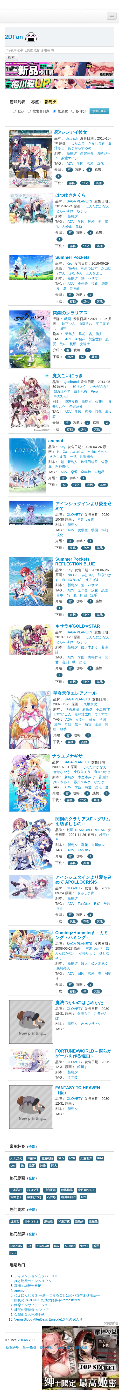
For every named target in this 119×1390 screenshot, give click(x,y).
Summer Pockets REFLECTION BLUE (75, 561)
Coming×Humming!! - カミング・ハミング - (81, 935)
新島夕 (72, 153)
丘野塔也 (62, 467)
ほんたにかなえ (97, 206)
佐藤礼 (100, 401)
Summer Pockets (72, 257)
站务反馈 (63, 1347)
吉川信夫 (95, 334)
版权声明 (13, 1347)
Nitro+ (84, 1246)
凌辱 (57, 724)
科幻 (104, 530)
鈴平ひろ (68, 324)
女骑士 (85, 344)
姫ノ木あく (89, 647)
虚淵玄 (14, 1221)
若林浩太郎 (83, 714)
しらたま (78, 143)
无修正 (67, 226)
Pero (94, 391)
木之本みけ (86, 777)
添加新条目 (99, 111)
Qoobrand (71, 382)
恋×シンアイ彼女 (70, 132)
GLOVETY (75, 515)
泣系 (93, 595)
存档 (72, 183)
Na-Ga (72, 268)
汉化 (100, 163)
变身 (98, 724)
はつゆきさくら (70, 195)
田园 (83, 595)
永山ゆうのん (97, 452)
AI (82, 357)
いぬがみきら (100, 387)
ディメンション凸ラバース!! (35, 1276)
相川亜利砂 (68, 1197)
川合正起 (50, 1190)
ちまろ (82, 211)
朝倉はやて (62, 391)
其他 (99, 183)
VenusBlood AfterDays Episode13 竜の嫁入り (48, 1319)
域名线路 (80, 1347)
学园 (80, 163)
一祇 (73, 456)
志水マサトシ (91, 1024)
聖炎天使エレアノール (75, 693)
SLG (61, 1158)
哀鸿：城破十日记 (27, 1286)
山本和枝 (16, 1190)
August (70, 1246)
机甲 (73, 344)
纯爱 (91, 221)
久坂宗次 (90, 704)
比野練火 (86, 456)
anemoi (55, 440)
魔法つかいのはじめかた (79, 1002)
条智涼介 (87, 153)
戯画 (67, 319)
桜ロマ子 (33, 1190)
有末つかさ (102, 772)
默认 (18, 111)
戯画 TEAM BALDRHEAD (86, 830)
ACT (68, 339)
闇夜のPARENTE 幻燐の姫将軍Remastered (47, 1300)
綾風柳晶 (67, 1190)
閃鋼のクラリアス (70, 312)
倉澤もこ (84, 1013)
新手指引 (29, 1347)
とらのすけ (64, 211)
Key (69, 263)
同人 (54, 1165)
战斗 (63, 344)
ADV (70, 163)
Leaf (13, 1253)
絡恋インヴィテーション (32, 1305)
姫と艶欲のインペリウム (32, 1281)
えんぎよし (94, 273)
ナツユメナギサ (67, 756)
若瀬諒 (103, 777)
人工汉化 (16, 1158)
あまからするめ (79, 148)
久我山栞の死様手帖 (29, 1314)
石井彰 (51, 1197)
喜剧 (65, 662)
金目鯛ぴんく (86, 1190)
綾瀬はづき (34, 1197)
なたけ (99, 782)
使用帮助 (46, 1347)
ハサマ (93, 278)
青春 (59, 595)
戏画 (96, 1246)
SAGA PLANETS (79, 201)
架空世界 (95, 339)
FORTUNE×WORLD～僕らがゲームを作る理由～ (83, 1053)
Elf (29, 1246)
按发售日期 (38, 111)
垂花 (82, 334)
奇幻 (67, 724)
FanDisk (84, 850)
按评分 (78, 111)
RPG (100, 1158)
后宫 (88, 724)
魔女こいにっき (67, 375)
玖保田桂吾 (89, 462)
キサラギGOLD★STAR (77, 626)
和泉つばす (89, 268)
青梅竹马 (94, 657)
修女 (92, 719)
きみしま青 (96, 143)
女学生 (83, 530)
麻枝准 (48, 1221)
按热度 (60, 111)
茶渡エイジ (69, 158)
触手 (63, 729)
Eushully (16, 1246)
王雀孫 (93, 1221)
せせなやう (61, 772)
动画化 (75, 288)
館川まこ (84, 1067)
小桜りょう (77, 387)
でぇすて (101, 714)
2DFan (14, 37)
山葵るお (85, 324)
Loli (12, 1165)
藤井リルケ (82, 782)
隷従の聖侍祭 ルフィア (31, 1310)
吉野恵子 (16, 1197)
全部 (31, 1146)
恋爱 (90, 163)
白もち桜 (80, 391)
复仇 (79, 226)
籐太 (84, 963)
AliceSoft (42, 1246)
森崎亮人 (63, 968)
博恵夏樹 (71, 401)
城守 (63, 328)
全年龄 (83, 284)
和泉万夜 (64, 1221)
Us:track (72, 138)
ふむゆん (75, 273)
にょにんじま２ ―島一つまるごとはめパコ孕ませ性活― (57, 1295)
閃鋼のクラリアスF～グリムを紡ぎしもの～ (82, 821)
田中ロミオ (31, 1221)
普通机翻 (47, 1158)
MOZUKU (61, 396)
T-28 (84, 1197)
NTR (72, 1158)
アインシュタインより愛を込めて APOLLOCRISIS (83, 880)
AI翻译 (80, 339)
